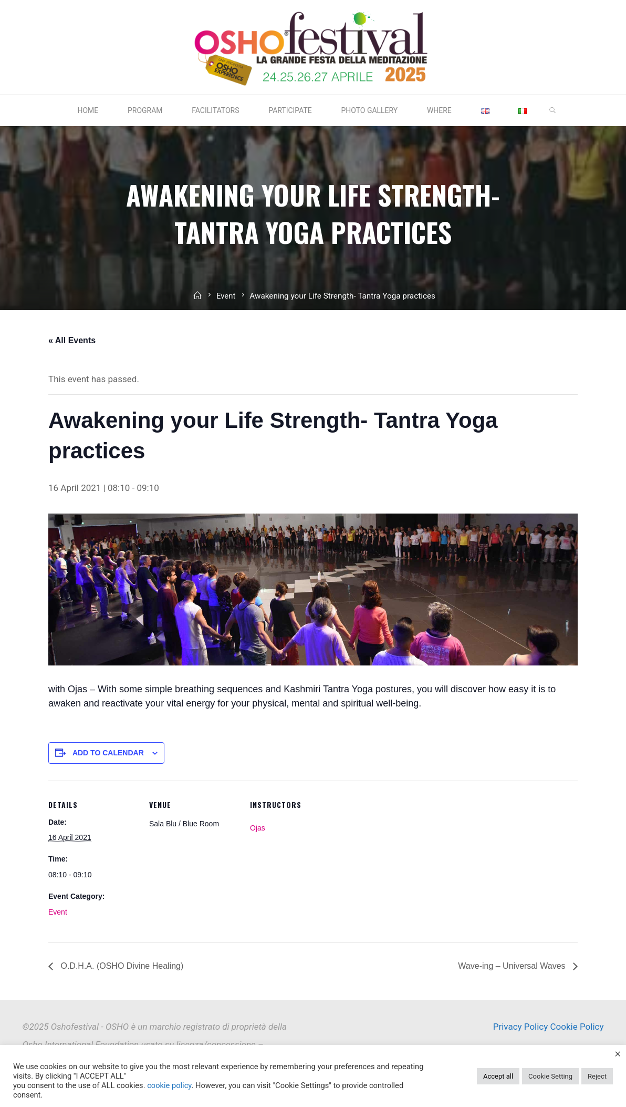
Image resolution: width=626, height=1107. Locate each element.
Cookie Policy (577, 1026)
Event (226, 301)
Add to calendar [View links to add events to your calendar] (108, 753)
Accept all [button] (498, 1076)
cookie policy (169, 1085)
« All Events (72, 340)
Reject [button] (597, 1076)
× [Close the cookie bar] (617, 1053)
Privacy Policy (520, 1026)
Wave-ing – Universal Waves (513, 965)
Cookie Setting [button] (550, 1076)
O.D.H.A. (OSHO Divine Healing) (120, 965)
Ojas (257, 827)
